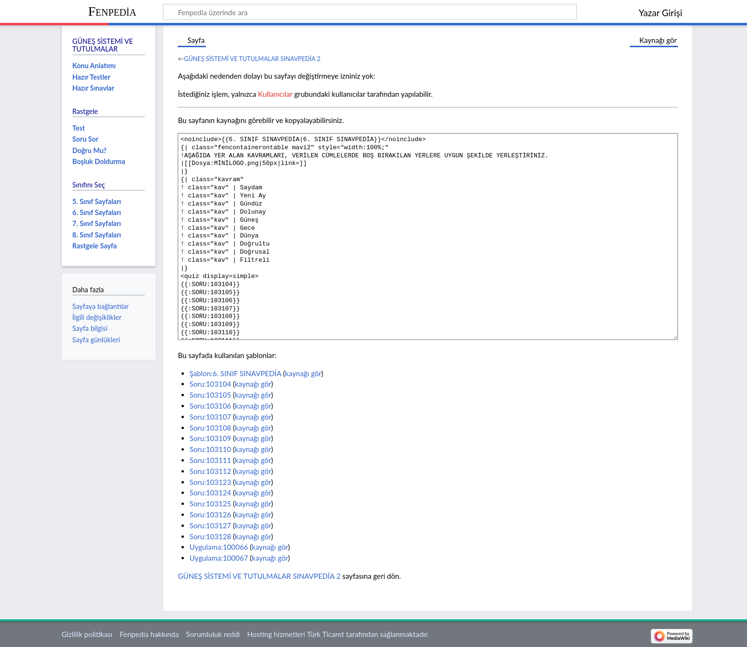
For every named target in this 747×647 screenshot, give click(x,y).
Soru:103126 (210, 514)
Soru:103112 (210, 471)
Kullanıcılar (275, 94)
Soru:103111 (210, 460)
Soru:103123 (210, 482)
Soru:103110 (210, 449)
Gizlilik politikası (86, 634)
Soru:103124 (210, 492)
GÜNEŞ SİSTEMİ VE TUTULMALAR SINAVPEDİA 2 (252, 58)
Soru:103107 (210, 416)
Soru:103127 (210, 525)
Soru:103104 (210, 384)
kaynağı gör (303, 373)
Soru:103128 (210, 536)
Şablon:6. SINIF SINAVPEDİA (236, 373)
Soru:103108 (210, 427)
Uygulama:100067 (219, 558)
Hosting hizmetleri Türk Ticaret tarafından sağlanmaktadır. (338, 634)
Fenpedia (112, 11)
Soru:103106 (210, 405)
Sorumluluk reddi (213, 634)
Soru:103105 (210, 394)
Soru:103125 (210, 503)
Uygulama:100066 (219, 547)
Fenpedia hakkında (149, 634)
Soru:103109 (210, 438)
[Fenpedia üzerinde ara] (369, 12)
